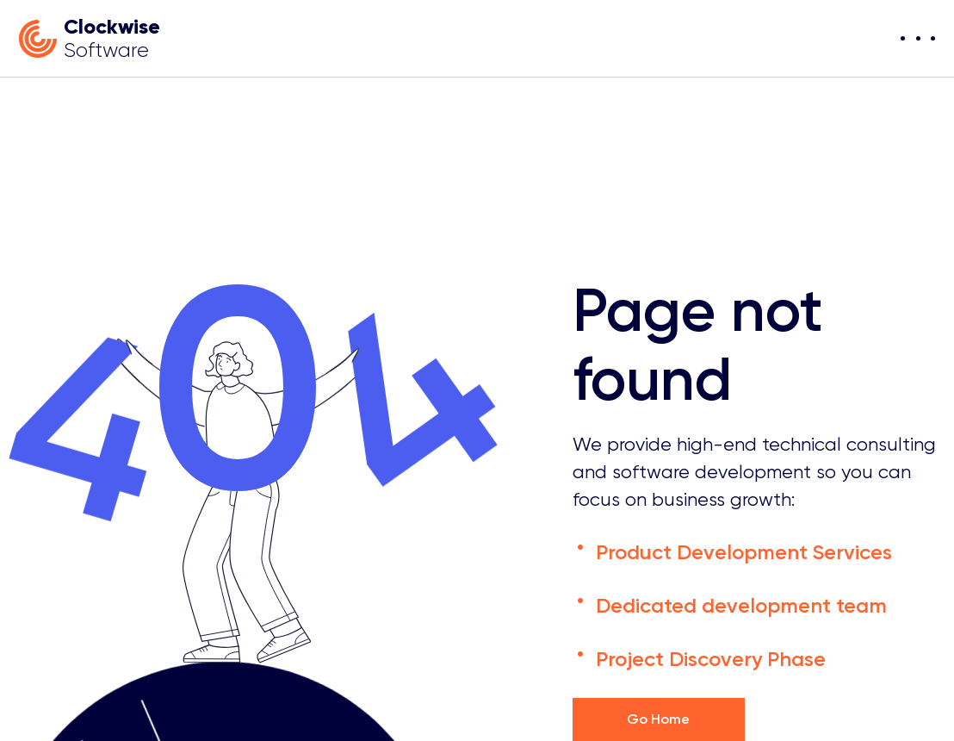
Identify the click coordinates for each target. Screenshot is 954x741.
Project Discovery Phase (711, 658)
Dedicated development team (741, 605)
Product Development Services (744, 551)
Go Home (658, 719)
